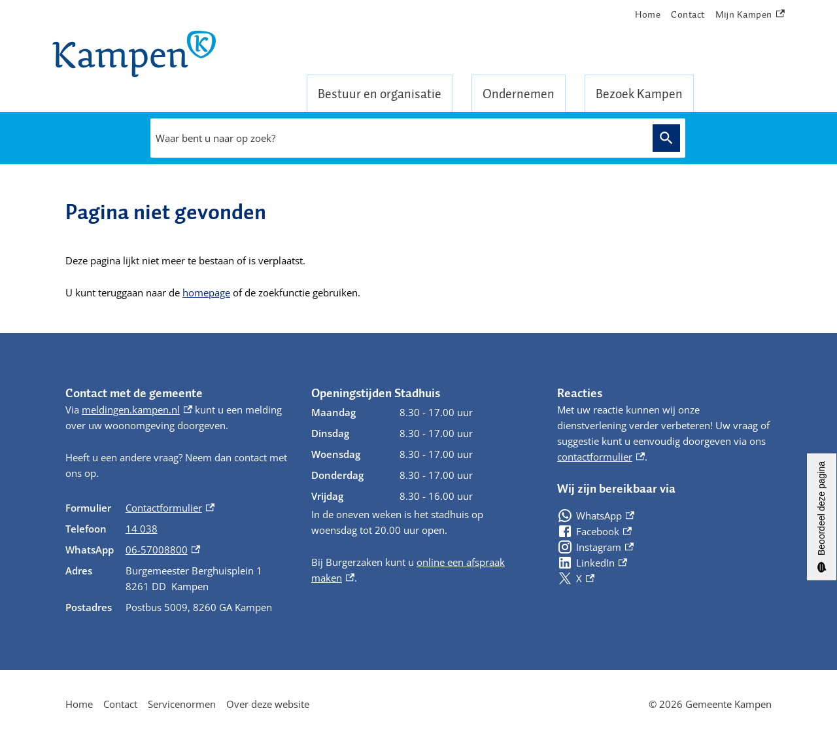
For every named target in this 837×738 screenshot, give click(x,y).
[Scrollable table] (177, 557)
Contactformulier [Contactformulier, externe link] (170, 507)
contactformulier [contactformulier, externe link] (601, 456)
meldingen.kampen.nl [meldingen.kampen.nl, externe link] (137, 409)
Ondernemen (519, 93)
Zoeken (666, 138)
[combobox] (398, 138)
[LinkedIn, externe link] (592, 563)
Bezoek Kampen (639, 93)
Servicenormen (182, 704)
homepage (206, 292)
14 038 (142, 528)
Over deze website (267, 704)
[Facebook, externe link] (594, 531)
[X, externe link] (575, 578)
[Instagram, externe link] (595, 547)
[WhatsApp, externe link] (595, 515)
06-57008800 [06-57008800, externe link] (163, 549)
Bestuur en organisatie (379, 93)
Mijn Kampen (750, 15)
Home (647, 14)
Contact (688, 14)
